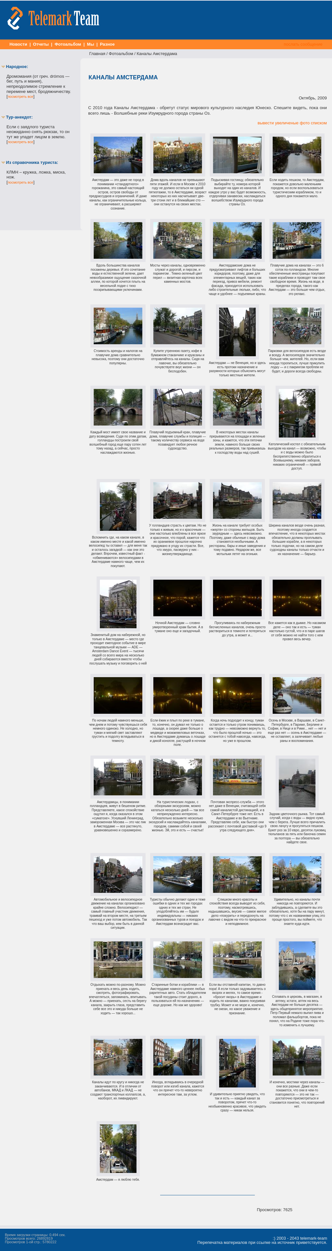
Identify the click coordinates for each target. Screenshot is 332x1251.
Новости (18, 44)
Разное (107, 44)
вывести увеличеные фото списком (292, 122)
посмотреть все (20, 96)
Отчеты (41, 44)
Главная (97, 53)
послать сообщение (303, 44)
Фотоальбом (67, 44)
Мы (90, 44)
